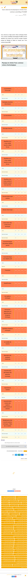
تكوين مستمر (24, 503)
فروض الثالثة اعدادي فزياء (8, 548)
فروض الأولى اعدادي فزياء (9, 541)
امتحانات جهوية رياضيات (9, 520)
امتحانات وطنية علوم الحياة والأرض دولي (19, 524)
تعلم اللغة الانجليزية (11, 511)
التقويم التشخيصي (5, 501)
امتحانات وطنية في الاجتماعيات (21, 526)
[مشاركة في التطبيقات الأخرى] (13, 455)
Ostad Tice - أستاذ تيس (10, 574)
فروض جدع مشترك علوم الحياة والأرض (20, 565)
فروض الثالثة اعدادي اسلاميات (8, 543)
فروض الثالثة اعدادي (14, 505)
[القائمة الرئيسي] (26, 2)
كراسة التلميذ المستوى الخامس (21, 511)
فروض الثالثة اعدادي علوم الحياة (21, 548)
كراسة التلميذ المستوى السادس (15, 503)
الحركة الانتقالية (23, 516)
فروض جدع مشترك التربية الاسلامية (8, 556)
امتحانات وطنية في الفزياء (8, 528)
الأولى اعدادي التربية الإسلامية (21, 499)
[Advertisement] (14, 25)
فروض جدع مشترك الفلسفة (21, 560)
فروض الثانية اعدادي (5, 505)
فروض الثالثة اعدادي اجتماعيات (21, 543)
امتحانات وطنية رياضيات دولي (9, 522)
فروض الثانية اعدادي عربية (8, 552)
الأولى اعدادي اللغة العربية (7, 507)
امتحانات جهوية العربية (8, 518)
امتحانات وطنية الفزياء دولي (21, 522)
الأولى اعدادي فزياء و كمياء (21, 509)
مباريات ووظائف (23, 567)
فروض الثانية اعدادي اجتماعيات (21, 550)
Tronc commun (24, 7)
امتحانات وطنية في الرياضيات (21, 528)
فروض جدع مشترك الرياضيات (21, 558)
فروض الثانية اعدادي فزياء (8, 554)
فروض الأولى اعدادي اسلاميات (8, 537)
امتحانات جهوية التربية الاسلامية (21, 518)
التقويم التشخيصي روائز (14, 501)
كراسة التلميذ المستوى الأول (7, 565)
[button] (22, 455)
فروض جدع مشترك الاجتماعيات (21, 556)
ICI (15, 98)
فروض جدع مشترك (5, 503)
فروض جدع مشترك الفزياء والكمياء (8, 558)
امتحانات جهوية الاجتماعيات (10, 516)
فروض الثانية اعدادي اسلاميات (8, 550)
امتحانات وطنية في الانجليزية (8, 526)
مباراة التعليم (4, 511)
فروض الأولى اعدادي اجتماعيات (21, 537)
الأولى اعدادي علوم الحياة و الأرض (20, 507)
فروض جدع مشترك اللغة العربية (9, 560)
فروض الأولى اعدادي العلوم (21, 539)
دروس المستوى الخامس (7, 533)
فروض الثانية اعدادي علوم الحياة (21, 554)
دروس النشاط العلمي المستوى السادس (19, 535)
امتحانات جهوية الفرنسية (22, 520)
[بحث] (1, 2)
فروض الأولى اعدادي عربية (22, 541)
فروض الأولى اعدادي (23, 505)
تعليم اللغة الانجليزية (23, 501)
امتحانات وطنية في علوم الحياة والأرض (20, 533)
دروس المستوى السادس (9, 509)
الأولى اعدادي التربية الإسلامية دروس (8, 499)
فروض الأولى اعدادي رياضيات (9, 539)
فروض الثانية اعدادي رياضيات (21, 552)
